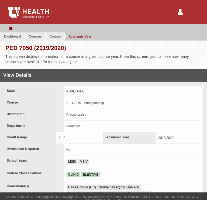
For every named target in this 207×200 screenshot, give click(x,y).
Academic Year (79, 36)
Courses (35, 36)
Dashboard (12, 36)
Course (55, 36)
